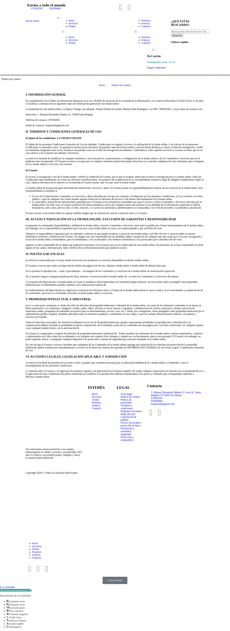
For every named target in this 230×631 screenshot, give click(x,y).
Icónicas (145, 23)
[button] (78, 31)
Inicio (71, 20)
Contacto (146, 26)
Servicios (73, 23)
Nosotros (146, 20)
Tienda (71, 26)
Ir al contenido (7, 587)
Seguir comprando (156, 67)
